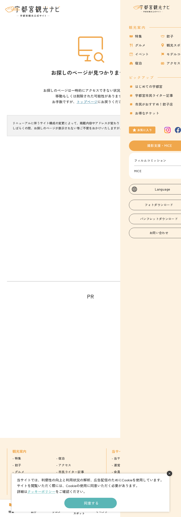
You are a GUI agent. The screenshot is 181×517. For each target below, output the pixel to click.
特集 (18, 458)
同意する (91, 503)
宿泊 (61, 458)
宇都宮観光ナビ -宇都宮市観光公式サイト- (33, 11)
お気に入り (154, 14)
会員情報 (120, 472)
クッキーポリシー (41, 491)
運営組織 (120, 465)
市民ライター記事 (71, 472)
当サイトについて (127, 458)
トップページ (87, 101)
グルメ (19, 472)
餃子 (18, 465)
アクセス (64, 465)
